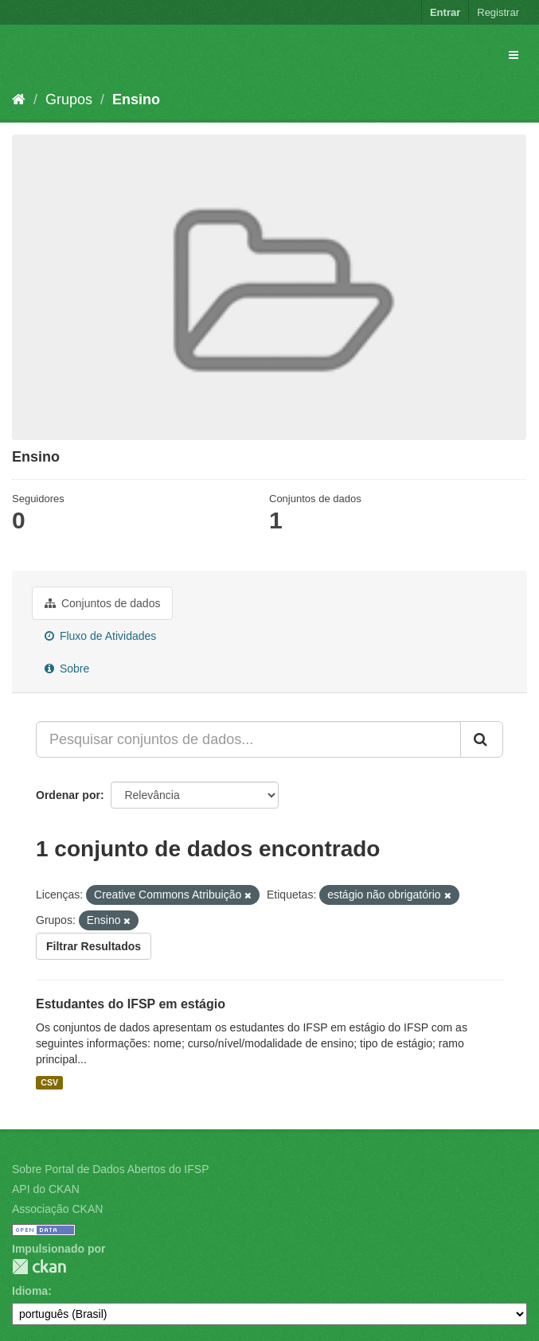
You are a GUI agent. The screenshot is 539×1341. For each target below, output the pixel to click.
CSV (49, 1082)
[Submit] (481, 739)
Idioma (30, 1290)
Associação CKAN (57, 1209)
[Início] (18, 99)
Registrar (498, 12)
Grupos (68, 99)
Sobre (67, 668)
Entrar (445, 12)
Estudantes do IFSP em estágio (130, 1004)
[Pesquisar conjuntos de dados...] (248, 739)
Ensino (136, 99)
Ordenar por (68, 795)
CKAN (39, 1266)
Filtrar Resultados (93, 946)
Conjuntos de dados (102, 603)
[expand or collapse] (513, 55)
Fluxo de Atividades (100, 636)
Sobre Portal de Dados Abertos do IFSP (110, 1169)
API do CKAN (46, 1189)
